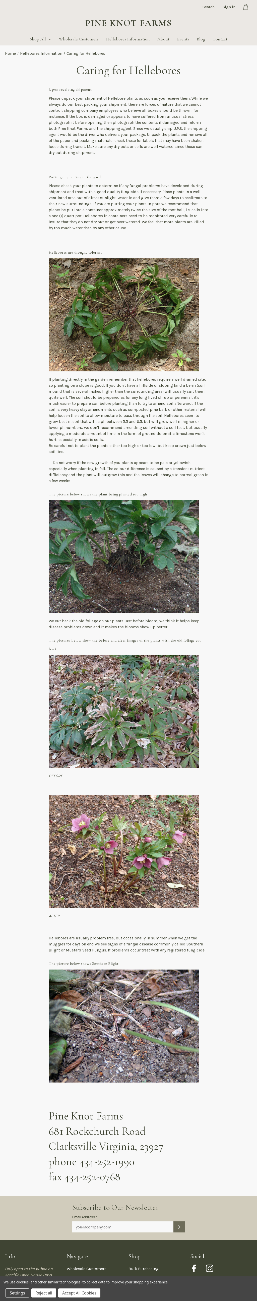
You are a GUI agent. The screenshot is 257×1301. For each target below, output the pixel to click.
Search (209, 7)
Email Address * (85, 1217)
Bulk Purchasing (143, 1268)
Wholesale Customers (79, 39)
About (163, 39)
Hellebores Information (128, 39)
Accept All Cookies (79, 1293)
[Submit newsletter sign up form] (179, 1226)
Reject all (43, 1293)
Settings (17, 1293)
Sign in (229, 7)
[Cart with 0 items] (245, 8)
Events (183, 39)
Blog (201, 39)
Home (10, 53)
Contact (220, 39)
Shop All (40, 39)
